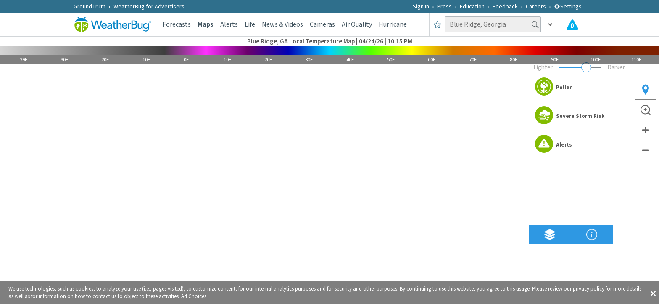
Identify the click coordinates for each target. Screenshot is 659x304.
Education (472, 7)
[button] (653, 292)
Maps (206, 24)
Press (444, 7)
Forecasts (177, 24)
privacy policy (588, 289)
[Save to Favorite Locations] (437, 24)
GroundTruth (89, 7)
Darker (616, 67)
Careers (536, 7)
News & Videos (282, 24)
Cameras (322, 24)
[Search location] (493, 24)
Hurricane (393, 24)
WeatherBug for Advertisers (149, 7)
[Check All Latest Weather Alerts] (572, 24)
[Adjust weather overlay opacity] (580, 67)
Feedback (505, 7)
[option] (579, 87)
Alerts (229, 24)
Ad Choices (193, 296)
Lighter (543, 67)
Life (250, 24)
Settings (568, 7)
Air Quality (357, 24)
